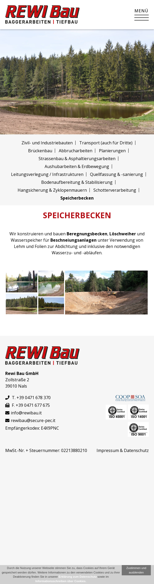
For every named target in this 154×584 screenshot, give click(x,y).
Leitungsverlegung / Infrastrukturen (47, 174)
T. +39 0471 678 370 (28, 397)
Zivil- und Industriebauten (47, 143)
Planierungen (112, 151)
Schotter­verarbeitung (114, 190)
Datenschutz (136, 450)
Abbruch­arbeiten (75, 151)
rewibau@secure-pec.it (33, 420)
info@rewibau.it (26, 413)
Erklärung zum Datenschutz (78, 576)
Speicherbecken (77, 198)
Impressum (108, 450)
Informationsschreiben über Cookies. (60, 581)
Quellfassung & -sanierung (116, 174)
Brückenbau (40, 151)
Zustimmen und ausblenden (136, 570)
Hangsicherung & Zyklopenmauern (52, 190)
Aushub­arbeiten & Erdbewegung (77, 166)
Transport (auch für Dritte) (105, 143)
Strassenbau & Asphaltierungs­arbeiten (77, 158)
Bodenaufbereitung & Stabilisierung (77, 182)
